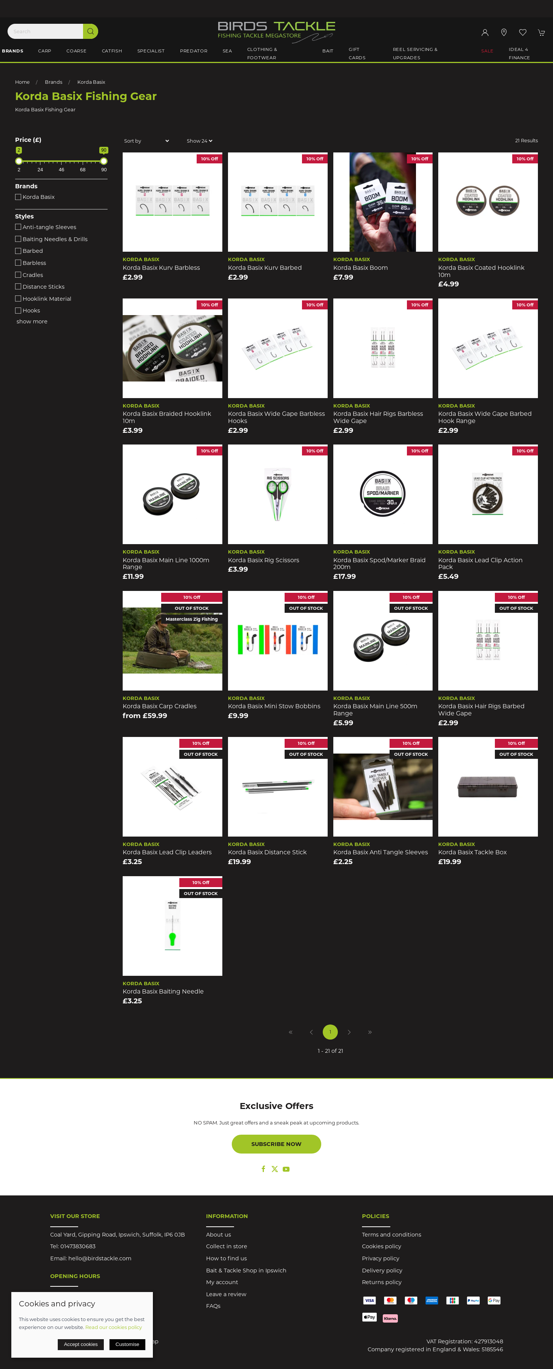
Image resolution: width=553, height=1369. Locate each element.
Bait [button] (328, 51)
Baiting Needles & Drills (51, 239)
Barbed (29, 251)
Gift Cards (357, 53)
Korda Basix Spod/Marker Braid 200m (379, 564)
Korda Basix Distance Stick (267, 852)
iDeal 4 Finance (519, 53)
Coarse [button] (76, 51)
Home (22, 82)
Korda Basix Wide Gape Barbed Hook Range (485, 417)
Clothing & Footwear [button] (262, 53)
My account (222, 1282)
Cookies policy (381, 1246)
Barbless (30, 263)
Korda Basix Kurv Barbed (265, 267)
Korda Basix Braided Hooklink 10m (167, 417)
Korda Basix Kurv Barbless (161, 267)
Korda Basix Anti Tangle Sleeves (380, 852)
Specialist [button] (151, 51)
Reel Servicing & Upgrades (415, 53)
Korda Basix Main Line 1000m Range (166, 564)
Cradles (29, 275)
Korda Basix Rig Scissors (263, 560)
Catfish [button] (112, 51)
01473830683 (78, 1246)
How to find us (226, 1258)
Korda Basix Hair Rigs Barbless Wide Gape (378, 417)
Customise (127, 1344)
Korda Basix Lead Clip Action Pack (480, 564)
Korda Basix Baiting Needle (163, 991)
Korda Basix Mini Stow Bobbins (274, 706)
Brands (53, 82)
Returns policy (382, 1282)
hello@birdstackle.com (99, 1258)
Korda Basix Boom (360, 267)
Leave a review (226, 1294)
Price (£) (28, 139)
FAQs (213, 1306)
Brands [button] (12, 51)
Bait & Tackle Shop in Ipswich (246, 1270)
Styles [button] (24, 216)
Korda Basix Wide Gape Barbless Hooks (276, 417)
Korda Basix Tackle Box (472, 852)
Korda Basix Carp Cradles (160, 706)
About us (218, 1234)
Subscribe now (276, 1144)
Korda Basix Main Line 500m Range (375, 710)
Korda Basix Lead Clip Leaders (167, 852)
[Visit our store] (504, 32)
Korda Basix (91, 82)
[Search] (53, 31)
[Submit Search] (90, 31)
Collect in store (226, 1246)
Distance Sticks (40, 286)
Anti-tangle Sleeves (45, 227)
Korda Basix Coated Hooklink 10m (481, 271)
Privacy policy (380, 1258)
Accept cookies (81, 1344)
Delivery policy (382, 1270)
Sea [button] (227, 51)
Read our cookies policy (113, 1327)
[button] (523, 32)
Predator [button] (194, 51)
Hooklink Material (43, 298)
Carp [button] (44, 51)
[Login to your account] (485, 32)
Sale (487, 51)
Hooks (27, 310)
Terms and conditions (391, 1234)
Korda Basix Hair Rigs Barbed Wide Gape (481, 710)
